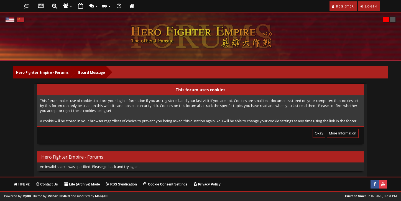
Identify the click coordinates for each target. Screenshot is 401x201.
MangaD (101, 196)
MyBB (26, 196)
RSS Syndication (121, 184)
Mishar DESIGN (58, 196)
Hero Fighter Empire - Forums (42, 72)
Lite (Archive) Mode (82, 184)
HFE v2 (22, 184)
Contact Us (47, 184)
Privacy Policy (207, 184)
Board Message (91, 72)
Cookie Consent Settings (165, 184)
